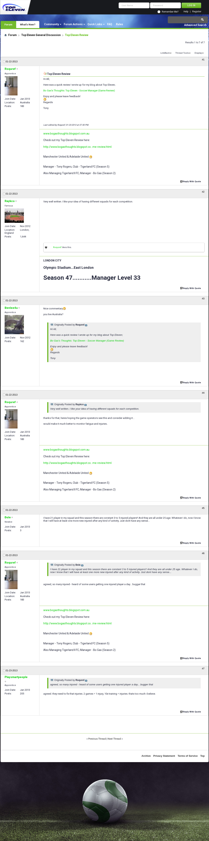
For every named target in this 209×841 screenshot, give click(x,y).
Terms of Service (188, 755)
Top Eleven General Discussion (41, 35)
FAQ (109, 24)
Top (202, 755)
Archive (146, 755)
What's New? (27, 24)
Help (186, 12)
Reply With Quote (191, 181)
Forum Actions (73, 24)
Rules (119, 24)
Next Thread (114, 738)
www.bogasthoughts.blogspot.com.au (66, 133)
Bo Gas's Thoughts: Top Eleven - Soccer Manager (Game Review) (79, 90)
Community (51, 24)
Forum (8, 24)
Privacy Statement (164, 755)
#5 (203, 508)
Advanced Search (195, 25)
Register (196, 12)
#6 (203, 553)
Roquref (57, 247)
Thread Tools (182, 53)
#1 (203, 59)
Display (198, 53)
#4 (203, 393)
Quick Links (94, 24)
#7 (203, 668)
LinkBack (165, 53)
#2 (203, 191)
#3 (203, 298)
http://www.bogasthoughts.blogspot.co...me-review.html (77, 146)
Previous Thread (97, 738)
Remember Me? (170, 11)
